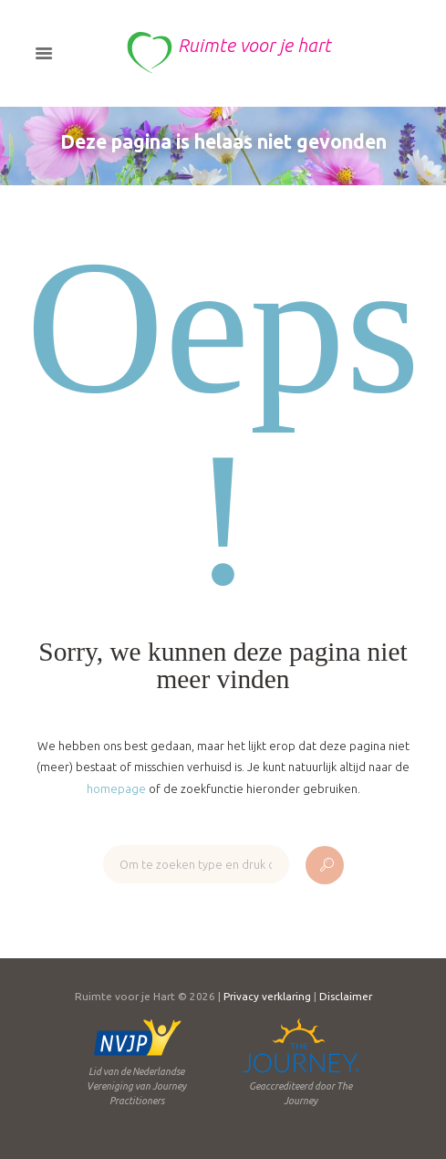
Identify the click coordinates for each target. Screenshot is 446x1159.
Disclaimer (345, 996)
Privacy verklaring (267, 996)
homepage (116, 788)
